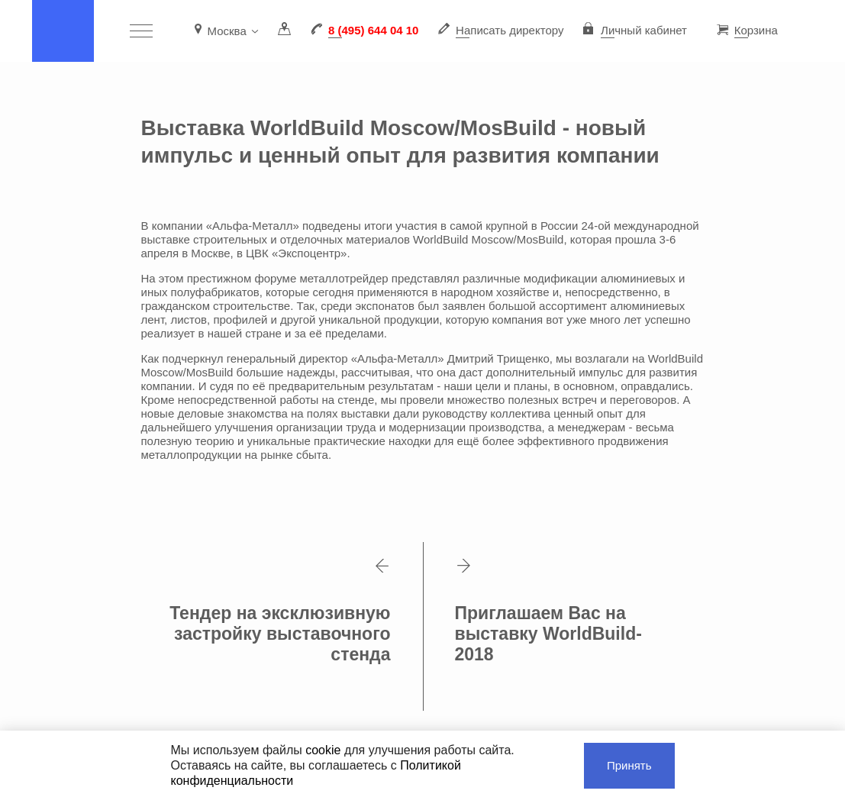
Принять (629, 765)
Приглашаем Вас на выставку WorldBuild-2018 (548, 611)
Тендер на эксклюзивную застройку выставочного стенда (280, 611)
